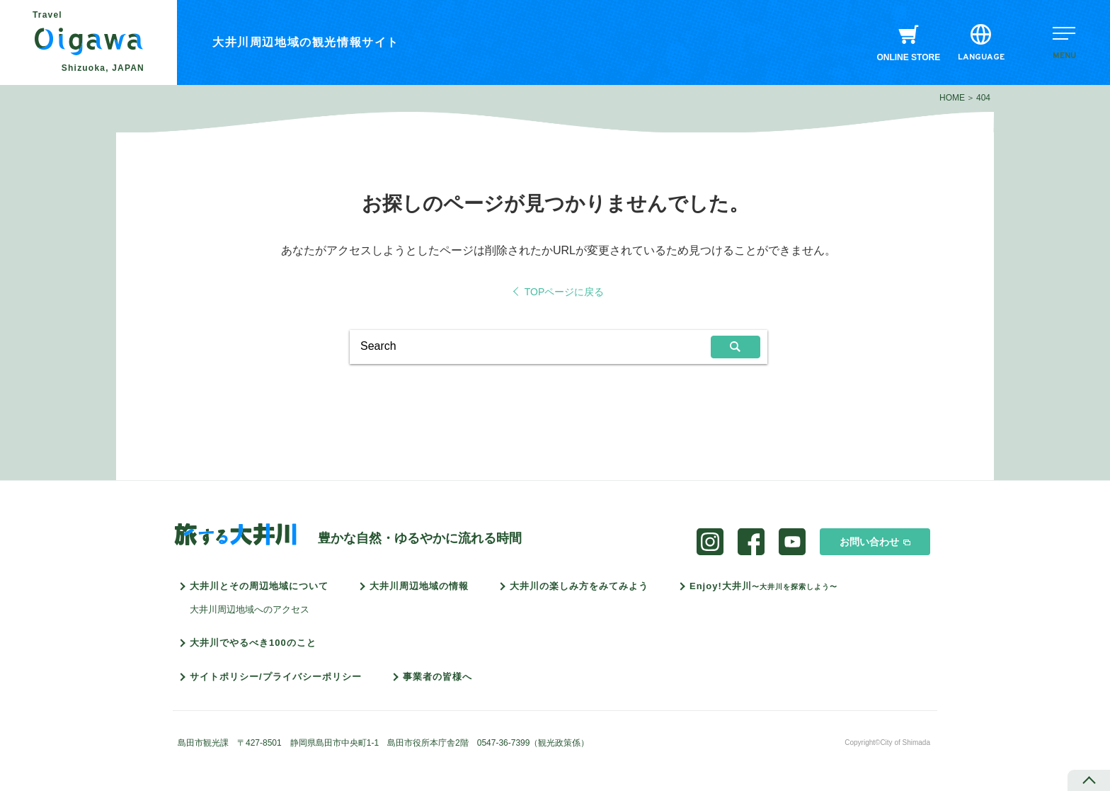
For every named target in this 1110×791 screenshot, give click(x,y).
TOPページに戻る (565, 291)
